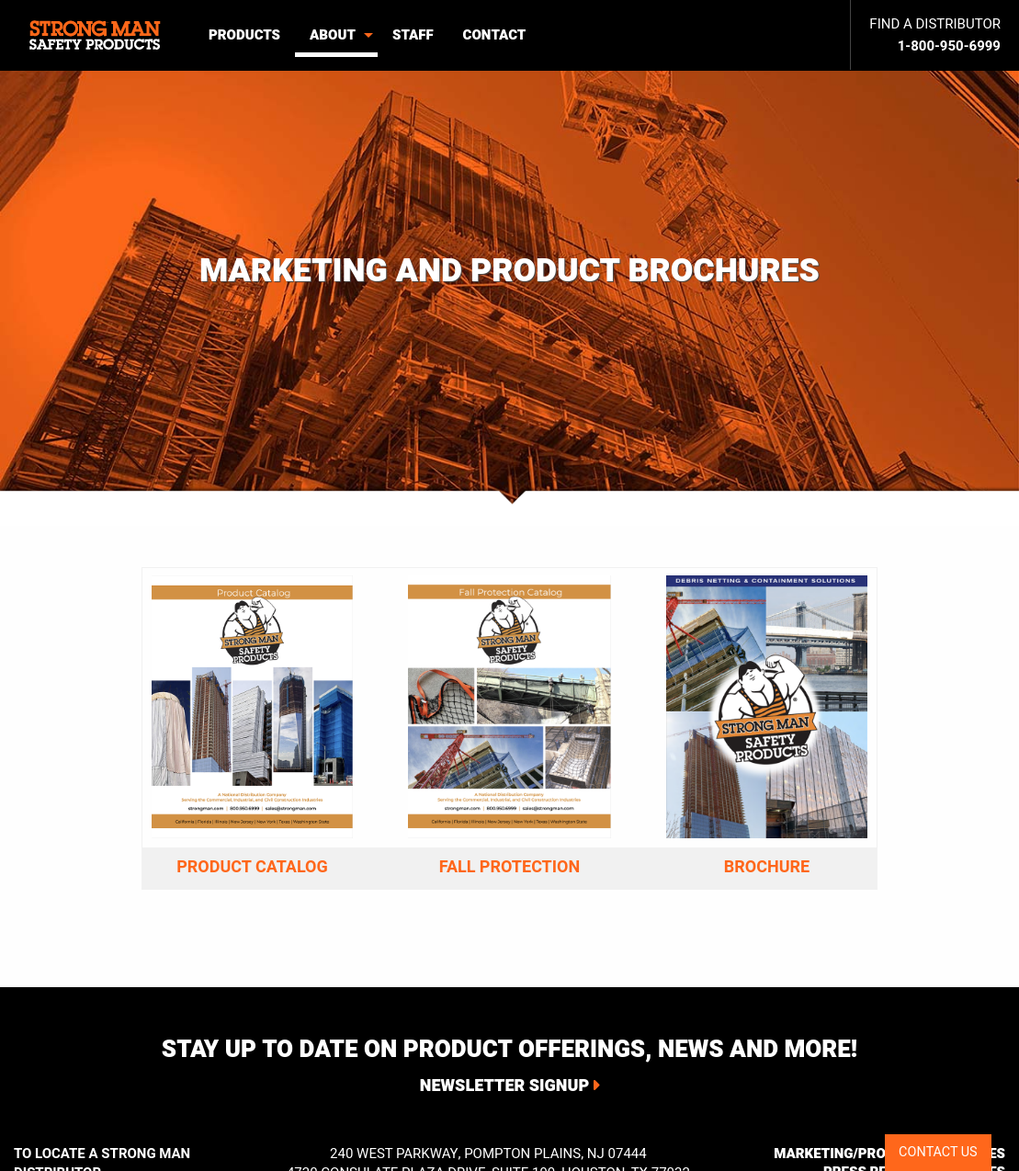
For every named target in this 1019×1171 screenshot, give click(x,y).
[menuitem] (97, 35)
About (333, 35)
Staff (413, 35)
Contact (494, 35)
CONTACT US (938, 1152)
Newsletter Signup (504, 1086)
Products (244, 35)
